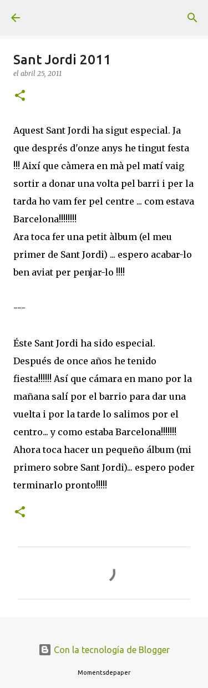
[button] (20, 96)
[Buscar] (192, 17)
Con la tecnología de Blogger (104, 650)
